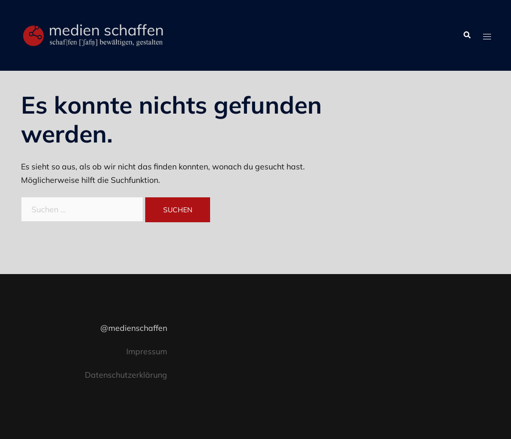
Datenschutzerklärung (126, 375)
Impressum (146, 351)
